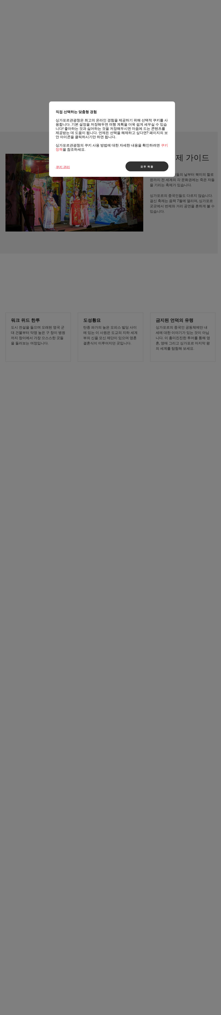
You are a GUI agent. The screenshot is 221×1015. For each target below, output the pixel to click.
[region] (112, 139)
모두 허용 (147, 166)
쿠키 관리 (63, 167)
